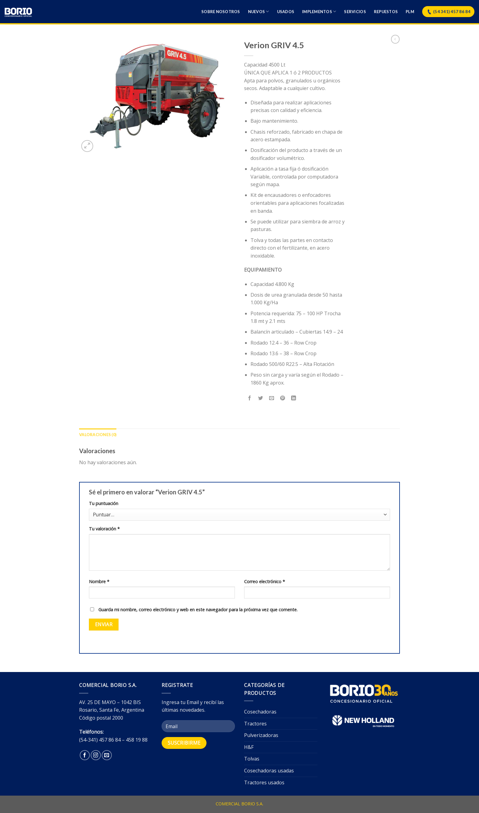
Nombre (99, 581)
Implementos (319, 11)
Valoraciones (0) (97, 434)
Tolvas (251, 758)
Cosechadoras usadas (269, 770)
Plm (410, 11)
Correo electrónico (264, 581)
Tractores (255, 723)
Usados (285, 11)
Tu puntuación (103, 503)
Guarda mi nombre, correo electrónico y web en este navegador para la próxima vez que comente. (198, 609)
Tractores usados (264, 782)
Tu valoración (104, 529)
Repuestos (386, 11)
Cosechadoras (260, 711)
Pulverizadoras (261, 735)
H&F (249, 747)
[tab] (97, 434)
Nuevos (258, 11)
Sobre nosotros (220, 11)
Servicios (355, 11)
